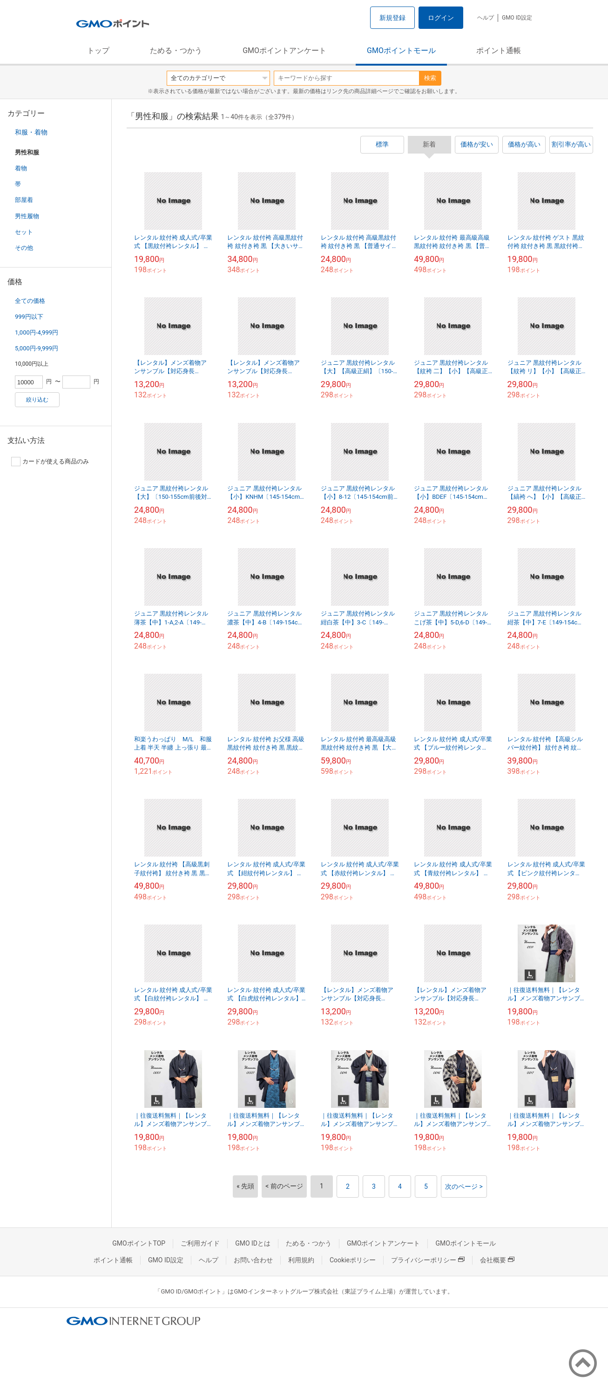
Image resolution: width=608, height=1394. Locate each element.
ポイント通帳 (498, 50)
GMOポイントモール (401, 50)
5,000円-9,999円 (36, 348)
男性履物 (27, 216)
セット (24, 231)
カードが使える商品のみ (50, 461)
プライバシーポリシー (428, 1260)
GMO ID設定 (517, 17)
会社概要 (497, 1260)
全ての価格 (30, 300)
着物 (21, 168)
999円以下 (29, 316)
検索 (430, 77)
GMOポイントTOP (138, 1243)
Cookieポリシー (353, 1260)
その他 (24, 247)
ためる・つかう (176, 50)
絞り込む (37, 399)
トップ (98, 50)
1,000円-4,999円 (36, 332)
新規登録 (392, 17)
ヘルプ (485, 17)
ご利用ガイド (200, 1243)
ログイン (441, 17)
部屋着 (24, 199)
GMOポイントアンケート (284, 50)
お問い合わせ (253, 1260)
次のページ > (464, 1186)
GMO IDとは (252, 1243)
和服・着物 (31, 132)
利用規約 (301, 1260)
